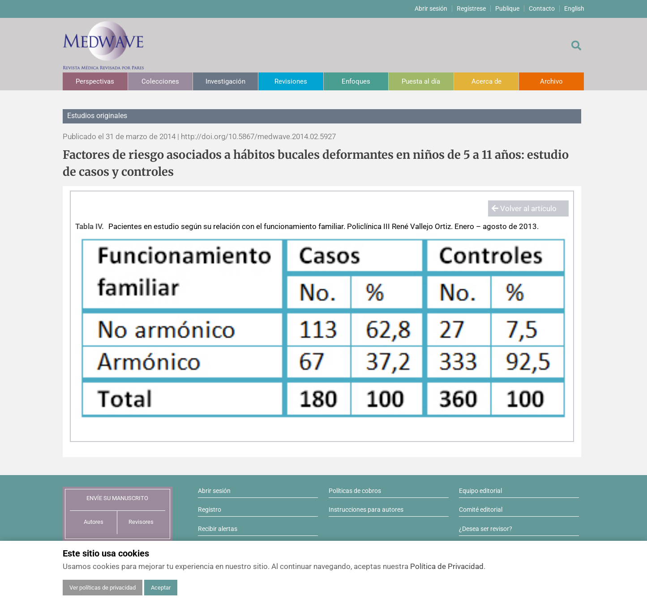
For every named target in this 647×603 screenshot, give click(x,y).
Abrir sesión (431, 8)
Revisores (141, 521)
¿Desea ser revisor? (485, 528)
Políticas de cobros (355, 490)
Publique (507, 8)
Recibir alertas (217, 528)
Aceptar (161, 587)
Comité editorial (480, 509)
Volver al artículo (524, 208)
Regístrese (471, 8)
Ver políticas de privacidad (102, 587)
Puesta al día (421, 81)
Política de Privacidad (447, 566)
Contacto (542, 8)
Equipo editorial (480, 490)
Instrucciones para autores (366, 509)
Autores (93, 521)
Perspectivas (95, 81)
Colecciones (160, 81)
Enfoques (356, 81)
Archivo (551, 81)
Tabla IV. (89, 226)
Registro (209, 509)
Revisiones (290, 81)
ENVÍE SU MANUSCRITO (117, 498)
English (574, 8)
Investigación (225, 81)
